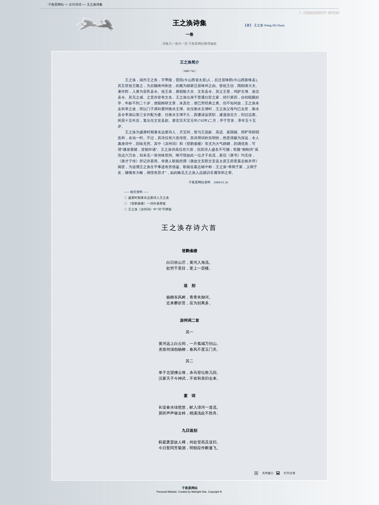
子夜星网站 (56, 4)
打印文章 (289, 473)
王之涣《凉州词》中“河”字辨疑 (150, 209)
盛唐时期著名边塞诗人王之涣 (148, 197)
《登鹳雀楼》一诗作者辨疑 (147, 203)
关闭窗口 (268, 473)
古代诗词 (75, 4)
